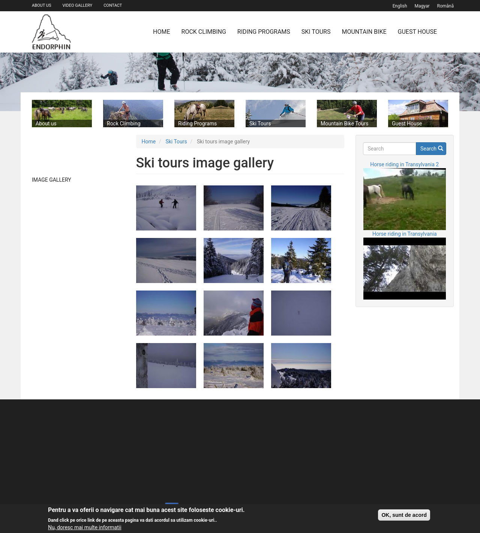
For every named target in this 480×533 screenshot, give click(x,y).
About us (41, 5)
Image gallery (51, 180)
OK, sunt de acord (404, 515)
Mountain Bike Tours (345, 123)
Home (161, 31)
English (400, 6)
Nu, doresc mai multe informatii (85, 527)
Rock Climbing (204, 31)
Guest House (417, 31)
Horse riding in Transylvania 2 (404, 164)
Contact (113, 5)
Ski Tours (316, 31)
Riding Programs (263, 31)
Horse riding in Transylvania (404, 234)
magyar (422, 6)
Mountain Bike (364, 31)
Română (445, 6)
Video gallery (77, 5)
